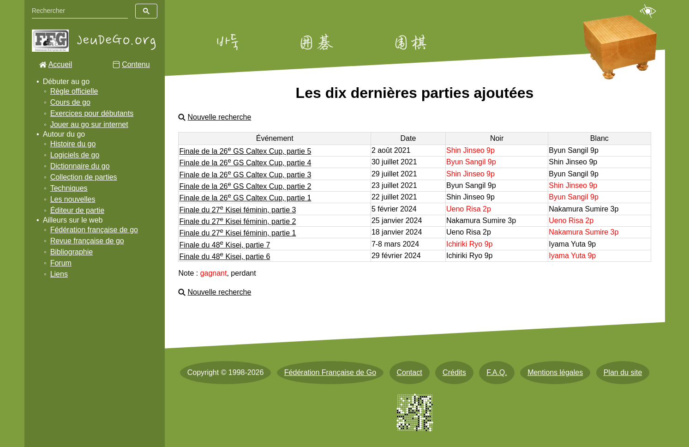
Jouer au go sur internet (89, 124)
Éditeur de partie (77, 210)
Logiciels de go (75, 155)
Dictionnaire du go (80, 166)
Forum (61, 263)
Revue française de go (87, 241)
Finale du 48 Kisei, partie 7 (224, 245)
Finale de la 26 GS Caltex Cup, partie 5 (245, 151)
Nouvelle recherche (219, 117)
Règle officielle (74, 91)
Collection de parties (83, 177)
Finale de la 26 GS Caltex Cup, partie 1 (245, 198)
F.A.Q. (496, 372)
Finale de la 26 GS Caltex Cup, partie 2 (245, 186)
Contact (409, 372)
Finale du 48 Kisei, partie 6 (224, 256)
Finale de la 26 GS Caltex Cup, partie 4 (245, 163)
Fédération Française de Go (330, 372)
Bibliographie (71, 252)
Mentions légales (555, 372)
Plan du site (623, 372)
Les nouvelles (73, 199)
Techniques (69, 188)
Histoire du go (73, 144)
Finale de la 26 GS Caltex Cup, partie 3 (245, 175)
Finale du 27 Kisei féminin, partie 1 (237, 233)
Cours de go (70, 102)
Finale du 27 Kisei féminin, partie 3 (237, 210)
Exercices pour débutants (92, 113)
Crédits (454, 372)
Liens (59, 274)
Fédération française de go (94, 230)
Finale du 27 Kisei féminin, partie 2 (237, 221)
